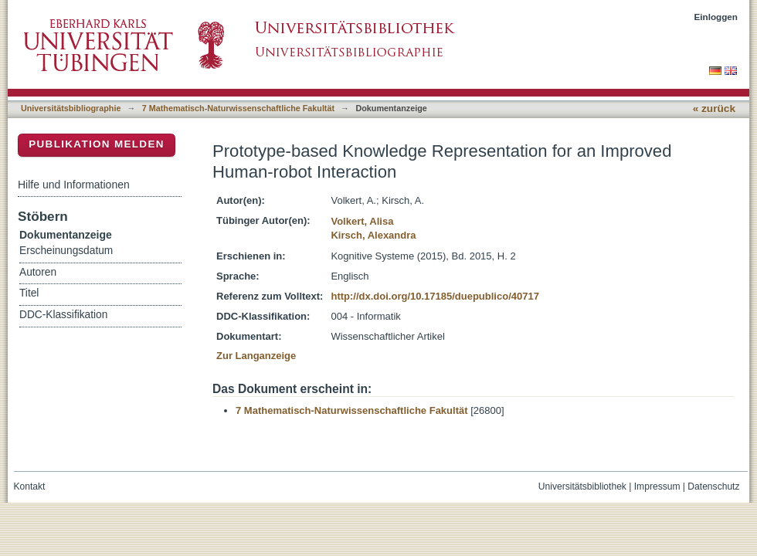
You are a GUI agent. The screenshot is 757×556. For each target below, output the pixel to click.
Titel (29, 293)
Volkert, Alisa (362, 221)
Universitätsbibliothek (582, 486)
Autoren (37, 272)
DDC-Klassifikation (63, 314)
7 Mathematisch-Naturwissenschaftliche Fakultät (238, 108)
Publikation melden (97, 144)
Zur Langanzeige (256, 355)
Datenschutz (713, 486)
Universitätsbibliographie (71, 108)
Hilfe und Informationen (74, 184)
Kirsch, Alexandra (373, 235)
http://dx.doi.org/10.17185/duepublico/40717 (434, 296)
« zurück (714, 108)
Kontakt (30, 486)
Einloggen (716, 17)
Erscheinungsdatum (66, 250)
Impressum (657, 486)
